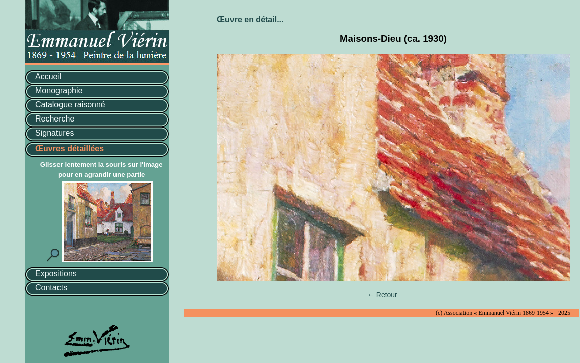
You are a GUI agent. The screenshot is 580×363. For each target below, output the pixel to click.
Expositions (56, 273)
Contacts (51, 287)
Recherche (54, 118)
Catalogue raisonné (70, 104)
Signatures (54, 133)
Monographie (58, 90)
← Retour (382, 295)
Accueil (48, 76)
